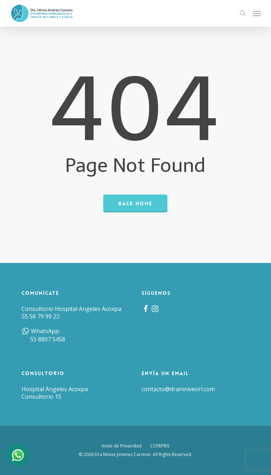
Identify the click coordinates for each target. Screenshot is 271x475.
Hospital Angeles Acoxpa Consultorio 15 (55, 392)
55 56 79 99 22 (41, 316)
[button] (257, 13)
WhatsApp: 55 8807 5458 (43, 335)
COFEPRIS (159, 446)
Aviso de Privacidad (121, 446)
